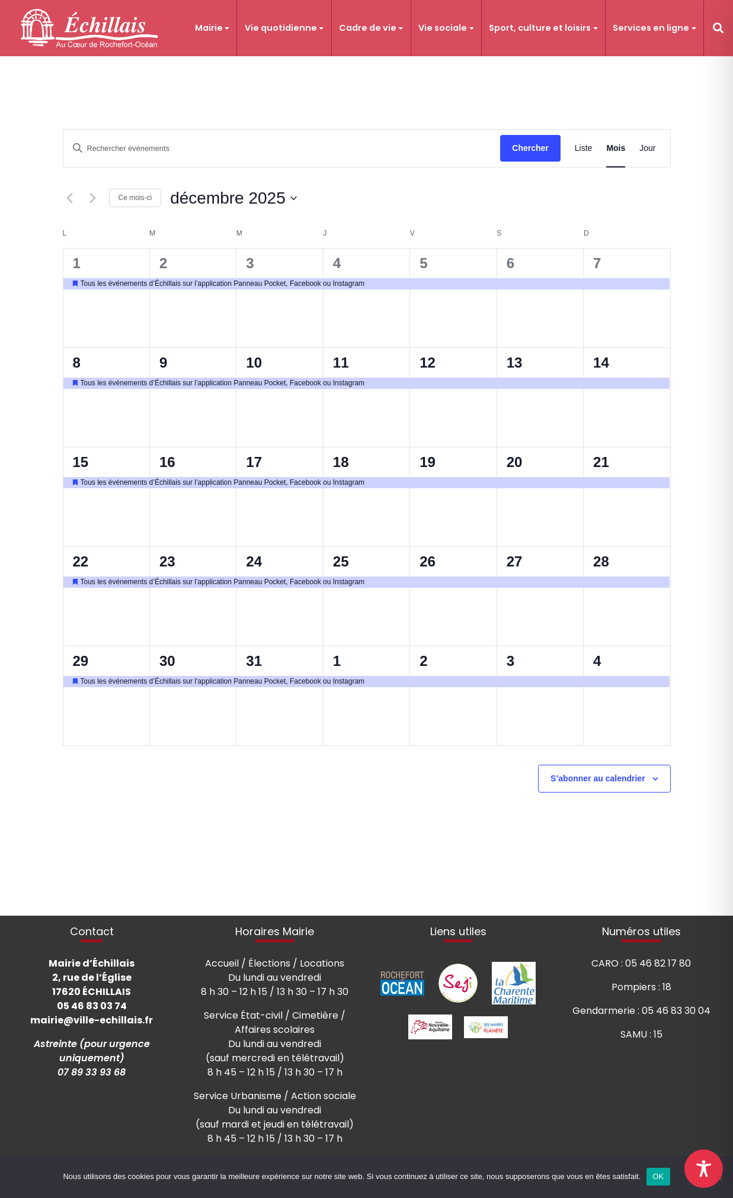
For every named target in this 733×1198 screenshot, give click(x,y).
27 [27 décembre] (515, 561)
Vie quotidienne (281, 28)
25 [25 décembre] (341, 561)
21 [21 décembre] (601, 462)
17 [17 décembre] (254, 462)
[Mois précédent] (70, 198)
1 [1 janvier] (337, 661)
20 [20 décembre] (515, 462)
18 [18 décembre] (341, 462)
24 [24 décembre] (254, 561)
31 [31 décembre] (254, 661)
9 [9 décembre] (163, 363)
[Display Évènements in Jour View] (647, 148)
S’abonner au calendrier (597, 778)
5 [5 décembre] (423, 263)
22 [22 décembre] (81, 561)
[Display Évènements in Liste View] (584, 148)
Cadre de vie (367, 28)
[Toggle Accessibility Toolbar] (703, 1168)
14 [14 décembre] (601, 363)
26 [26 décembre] (428, 561)
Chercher (530, 148)
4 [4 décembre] (337, 263)
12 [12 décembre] (428, 363)
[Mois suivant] (93, 198)
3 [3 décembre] (250, 263)
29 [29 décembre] (81, 661)
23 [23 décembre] (167, 561)
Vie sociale (442, 28)
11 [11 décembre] (341, 363)
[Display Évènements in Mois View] (615, 148)
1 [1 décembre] (77, 263)
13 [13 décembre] (515, 363)
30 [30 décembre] (167, 661)
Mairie (209, 28)
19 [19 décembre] (428, 462)
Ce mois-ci (135, 198)
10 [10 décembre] (254, 363)
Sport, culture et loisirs (540, 28)
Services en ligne (651, 28)
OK (658, 1176)
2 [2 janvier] (423, 661)
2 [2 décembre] (163, 263)
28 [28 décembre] (601, 561)
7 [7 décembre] (597, 263)
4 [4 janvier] (597, 661)
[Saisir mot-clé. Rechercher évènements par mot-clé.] (282, 148)
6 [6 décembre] (510, 263)
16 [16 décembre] (167, 462)
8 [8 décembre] (77, 363)
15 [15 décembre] (81, 462)
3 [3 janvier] (510, 661)
